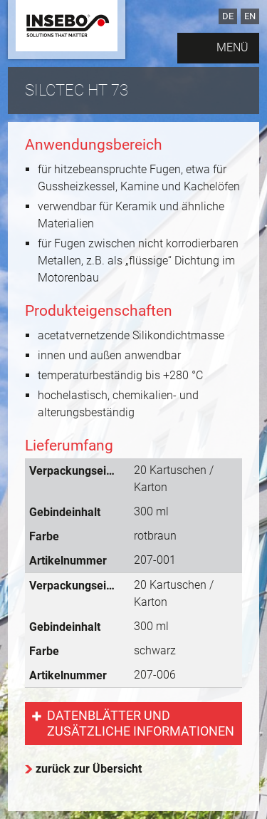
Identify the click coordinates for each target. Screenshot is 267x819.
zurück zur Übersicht (89, 769)
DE (228, 16)
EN (250, 16)
